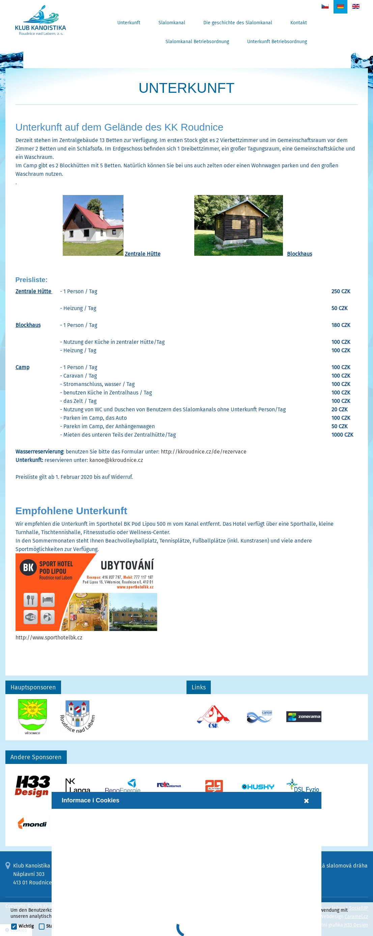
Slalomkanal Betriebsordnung (197, 42)
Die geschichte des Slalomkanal (237, 23)
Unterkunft (128, 23)
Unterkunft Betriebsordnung (277, 42)
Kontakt (298, 23)
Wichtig (26, 926)
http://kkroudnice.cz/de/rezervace (204, 451)
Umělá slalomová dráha (338, 865)
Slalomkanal (172, 23)
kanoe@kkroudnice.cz (116, 460)
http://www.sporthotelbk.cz (49, 637)
